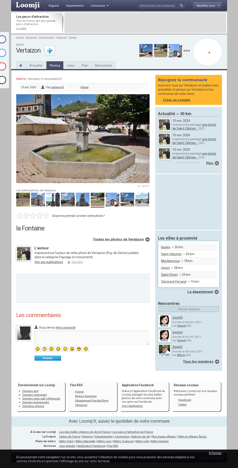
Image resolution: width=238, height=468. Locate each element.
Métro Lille (142, 441)
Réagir (85, 87)
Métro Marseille (85, 441)
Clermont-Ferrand (173, 281)
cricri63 (177, 317)
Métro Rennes (160, 441)
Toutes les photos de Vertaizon (118, 239)
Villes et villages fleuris (192, 436)
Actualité (36, 66)
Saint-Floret (169, 274)
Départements (104, 436)
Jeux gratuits (67, 446)
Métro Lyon (104, 441)
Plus (209, 163)
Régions (87, 436)
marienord (57, 87)
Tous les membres (198, 362)
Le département (200, 292)
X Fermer (215, 453)
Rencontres (103, 66)
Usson (165, 268)
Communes (122, 436)
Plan (85, 66)
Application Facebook (91, 446)
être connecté (66, 327)
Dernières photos (33, 406)
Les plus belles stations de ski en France (84, 432)
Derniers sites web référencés (41, 398)
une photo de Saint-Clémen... (194, 126)
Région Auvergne (86, 396)
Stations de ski (140, 436)
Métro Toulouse (124, 441)
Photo (21, 79)
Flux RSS (76, 385)
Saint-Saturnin (171, 254)
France (20, 37)
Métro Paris (66, 441)
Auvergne (31, 37)
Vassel (181, 325)
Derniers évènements (35, 402)
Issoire (165, 247)
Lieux (71, 66)
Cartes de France (69, 436)
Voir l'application (132, 406)
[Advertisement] (145, 23)
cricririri (177, 332)
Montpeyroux (170, 261)
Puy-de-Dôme (46, 37)
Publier (48, 358)
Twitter (182, 404)
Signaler (77, 262)
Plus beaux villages (164, 436)
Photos (73, 37)
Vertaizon (61, 37)
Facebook (184, 400)
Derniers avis (30, 391)
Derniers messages (34, 394)
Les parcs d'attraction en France (132, 432)
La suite (21, 28)
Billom (181, 355)
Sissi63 (177, 347)
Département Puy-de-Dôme (91, 400)
